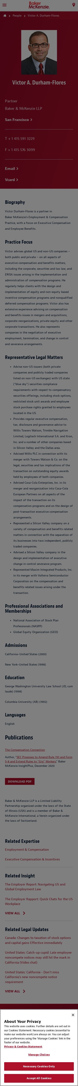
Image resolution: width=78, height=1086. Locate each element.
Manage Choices (39, 1054)
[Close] (73, 1015)
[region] (39, 1047)
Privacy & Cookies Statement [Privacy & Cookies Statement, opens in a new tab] (23, 1046)
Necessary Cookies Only (39, 1066)
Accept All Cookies (39, 1078)
